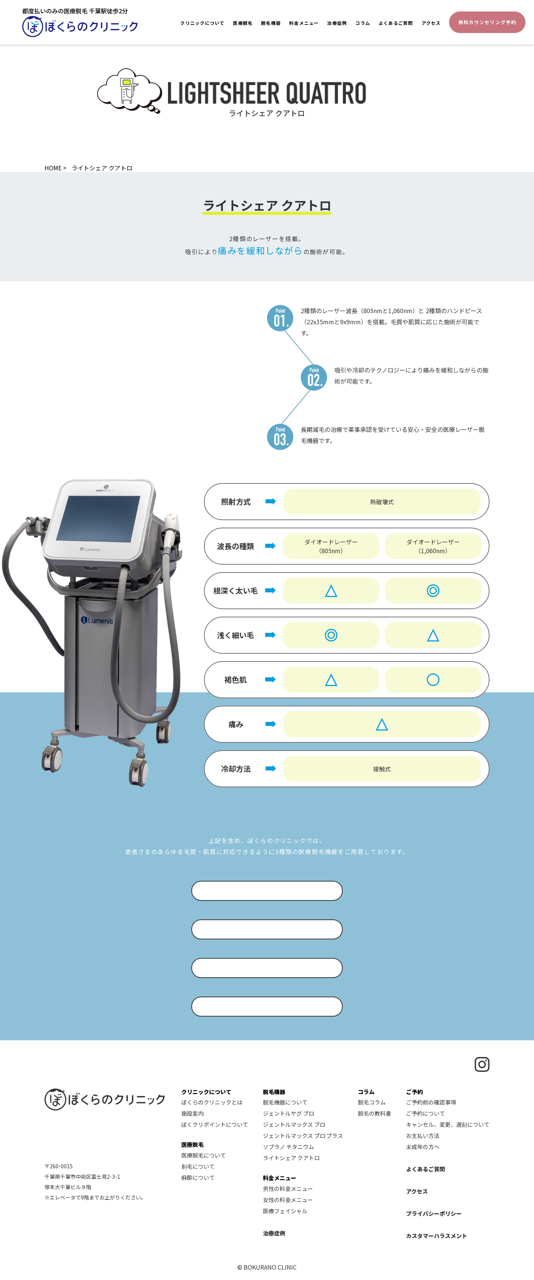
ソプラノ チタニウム (288, 1147)
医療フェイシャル (285, 1211)
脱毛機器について (285, 1102)
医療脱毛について (203, 1155)
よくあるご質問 (396, 23)
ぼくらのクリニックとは (212, 1102)
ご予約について (425, 1113)
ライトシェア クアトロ (291, 1158)
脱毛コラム (372, 1102)
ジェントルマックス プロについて (260, 929)
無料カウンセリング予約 (487, 22)
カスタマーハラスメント (436, 1236)
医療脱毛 (243, 23)
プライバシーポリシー (434, 1213)
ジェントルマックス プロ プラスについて (261, 968)
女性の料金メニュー (288, 1200)
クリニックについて (202, 23)
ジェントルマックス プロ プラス (303, 1135)
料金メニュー (304, 23)
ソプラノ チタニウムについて (260, 1006)
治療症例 (337, 23)
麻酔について (198, 1177)
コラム (362, 23)
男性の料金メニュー (288, 1188)
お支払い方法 (422, 1135)
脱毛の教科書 (374, 1113)
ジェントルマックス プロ (294, 1124)
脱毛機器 (271, 23)
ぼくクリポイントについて (214, 1124)
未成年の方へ (422, 1147)
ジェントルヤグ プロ (288, 1113)
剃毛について (198, 1166)
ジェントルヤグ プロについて (260, 891)
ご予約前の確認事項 (431, 1102)
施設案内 (192, 1113)
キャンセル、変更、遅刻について (448, 1124)
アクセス (431, 23)
